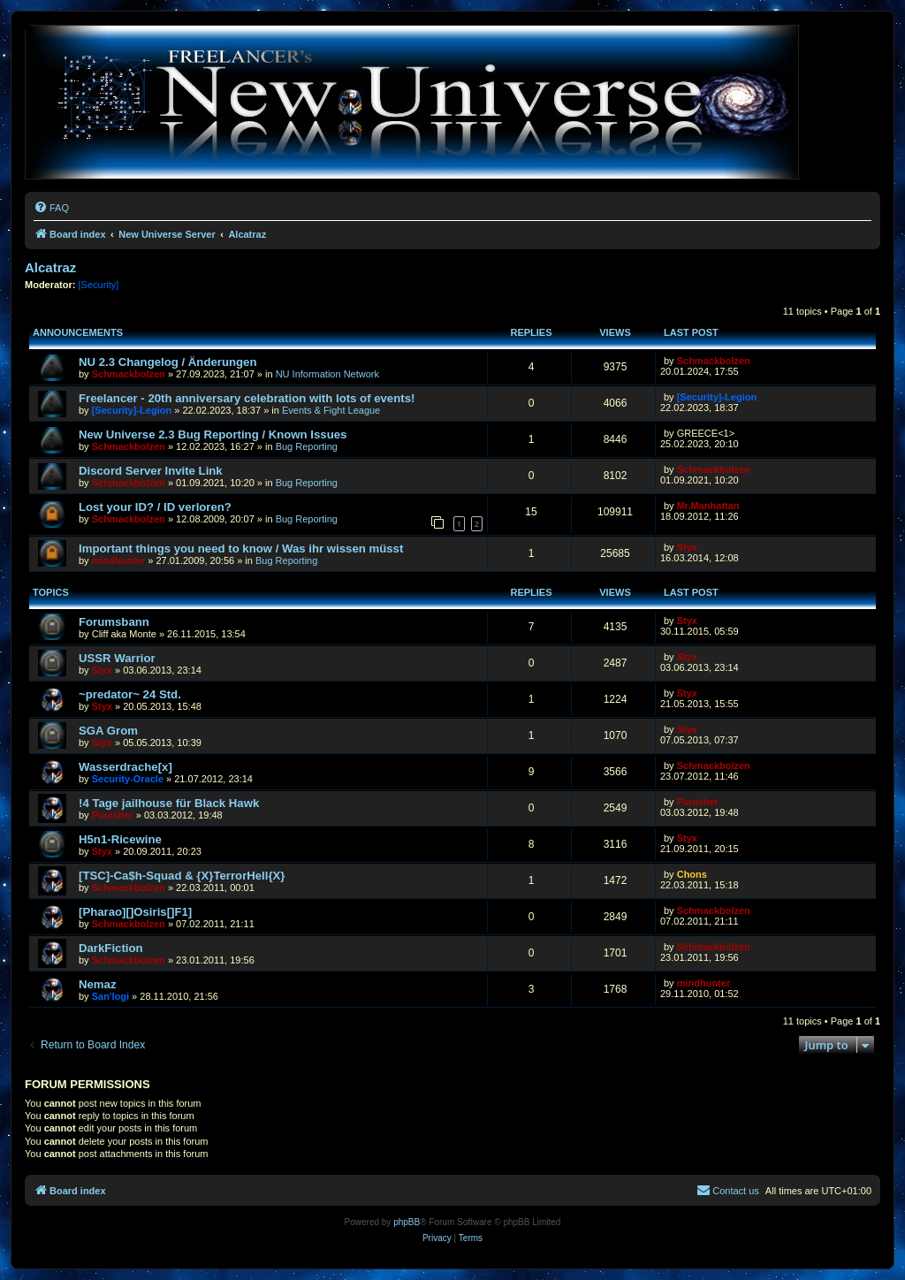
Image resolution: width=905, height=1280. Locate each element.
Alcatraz (50, 267)
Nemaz (98, 984)
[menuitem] (51, 207)
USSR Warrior (117, 658)
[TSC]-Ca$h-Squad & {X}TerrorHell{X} (182, 875)
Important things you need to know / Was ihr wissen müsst (241, 548)
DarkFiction (111, 948)
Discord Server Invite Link (151, 470)
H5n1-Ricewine (120, 839)
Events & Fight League (331, 410)
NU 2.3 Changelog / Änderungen (168, 362)
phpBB (406, 1222)
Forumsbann (114, 622)
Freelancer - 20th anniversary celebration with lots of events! (246, 398)
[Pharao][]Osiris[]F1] (135, 911)
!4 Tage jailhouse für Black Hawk (169, 803)
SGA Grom (108, 730)
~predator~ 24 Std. (130, 694)
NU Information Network (327, 374)
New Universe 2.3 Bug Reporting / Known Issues (212, 434)
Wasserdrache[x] (125, 766)
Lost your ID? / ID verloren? (155, 507)
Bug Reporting (307, 446)
